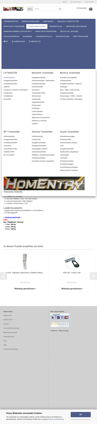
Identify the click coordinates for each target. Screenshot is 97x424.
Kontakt (6, 324)
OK (80, 414)
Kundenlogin (76, 2)
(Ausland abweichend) (50, 92)
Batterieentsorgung (10, 332)
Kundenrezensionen (33, 130)
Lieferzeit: (7, 92)
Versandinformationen (11, 328)
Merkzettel (89, 2)
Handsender (48, 16)
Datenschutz (7, 320)
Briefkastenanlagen (30, 16)
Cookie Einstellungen (10, 349)
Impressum (7, 315)
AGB (5, 345)
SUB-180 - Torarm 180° (72, 273)
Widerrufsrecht (8, 336)
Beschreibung (12, 130)
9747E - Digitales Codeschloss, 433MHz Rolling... (25, 273)
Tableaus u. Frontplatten (68, 16)
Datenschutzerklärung (56, 419)
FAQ (4, 341)
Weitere (86, 16)
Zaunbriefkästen (11, 16)
